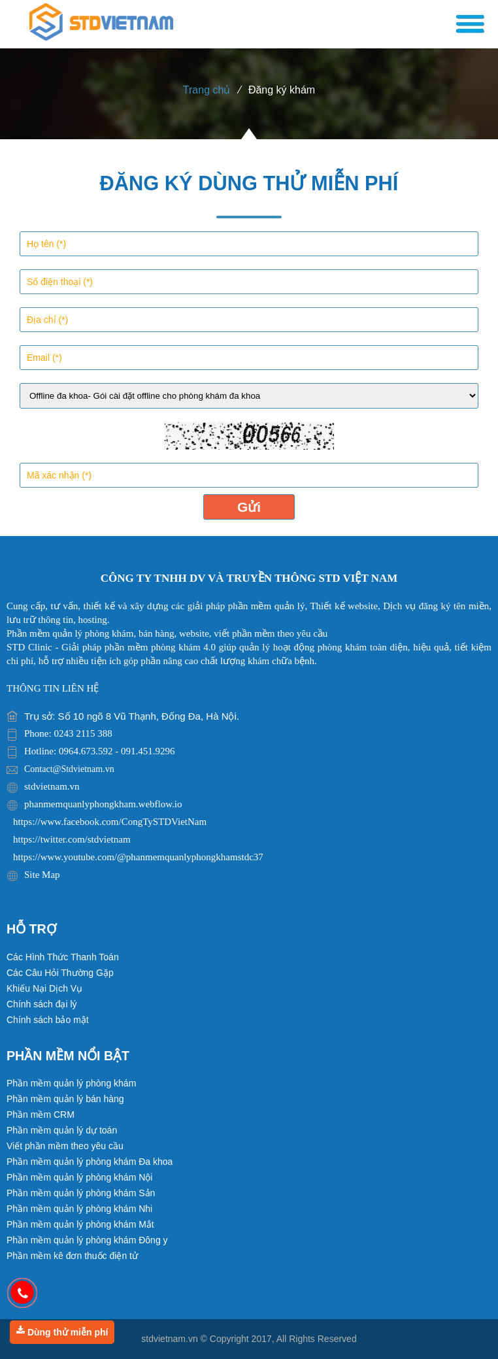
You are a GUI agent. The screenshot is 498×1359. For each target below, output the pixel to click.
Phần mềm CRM (41, 1114)
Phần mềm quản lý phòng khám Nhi (79, 1208)
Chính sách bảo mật (48, 1020)
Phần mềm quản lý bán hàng (65, 1099)
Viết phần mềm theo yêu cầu (65, 1146)
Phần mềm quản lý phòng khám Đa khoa (90, 1161)
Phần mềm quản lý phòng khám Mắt (80, 1224)
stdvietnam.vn (169, 1339)
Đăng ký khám (281, 89)
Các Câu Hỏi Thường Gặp (60, 972)
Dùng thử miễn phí (62, 1331)
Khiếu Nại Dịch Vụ (44, 988)
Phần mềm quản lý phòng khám (71, 1083)
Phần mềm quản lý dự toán (62, 1130)
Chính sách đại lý (42, 1004)
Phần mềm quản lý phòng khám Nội (79, 1177)
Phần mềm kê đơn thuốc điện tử (72, 1255)
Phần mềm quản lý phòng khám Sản (81, 1193)
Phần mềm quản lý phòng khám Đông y (87, 1240)
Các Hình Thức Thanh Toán (63, 957)
